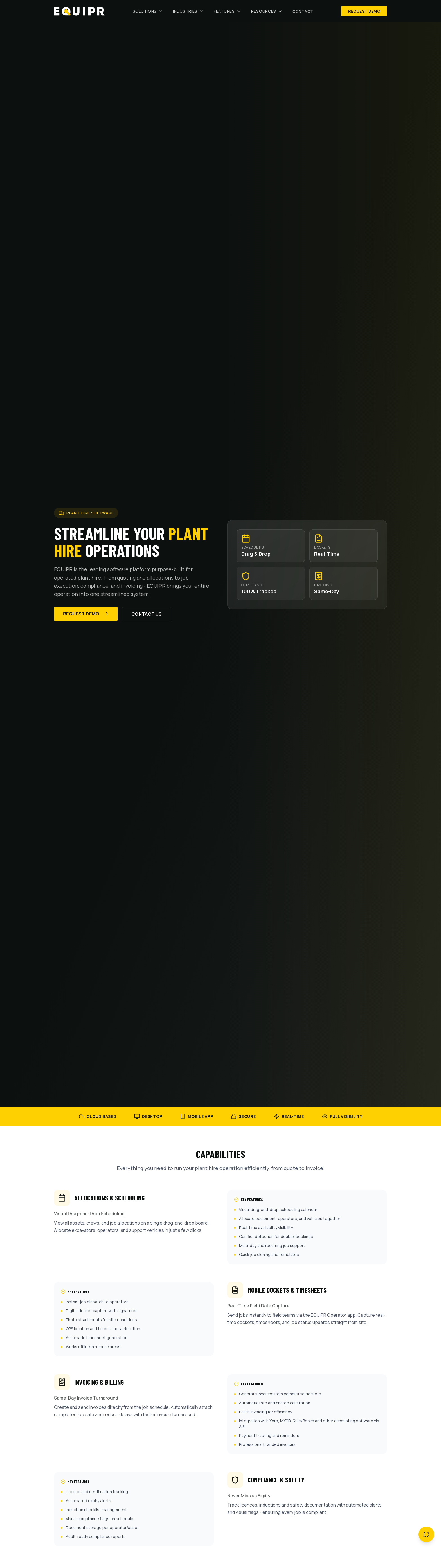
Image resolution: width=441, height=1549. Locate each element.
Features (227, 11)
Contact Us (146, 614)
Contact (302, 11)
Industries (188, 11)
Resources (266, 11)
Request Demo (364, 11)
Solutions (148, 11)
